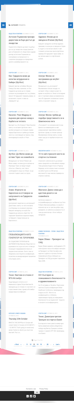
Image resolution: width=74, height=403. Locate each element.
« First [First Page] (17, 347)
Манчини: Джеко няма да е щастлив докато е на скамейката (50, 196)
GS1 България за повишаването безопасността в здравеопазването (51, 281)
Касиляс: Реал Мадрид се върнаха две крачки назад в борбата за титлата (21, 121)
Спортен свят (42, 36)
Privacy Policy (43, 392)
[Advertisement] (37, 372)
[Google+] (27, 399)
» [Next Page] (53, 347)
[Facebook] (31, 399)
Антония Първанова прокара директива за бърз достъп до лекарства (22, 43)
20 (47, 347)
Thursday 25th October (18, 322)
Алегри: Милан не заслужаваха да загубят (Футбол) (48, 82)
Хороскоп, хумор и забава (17, 316)
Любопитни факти (44, 153)
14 (37, 347)
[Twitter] (34, 399)
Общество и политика (15, 36)
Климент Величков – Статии (47, 234)
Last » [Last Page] (58, 347)
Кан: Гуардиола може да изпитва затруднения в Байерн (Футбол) (19, 82)
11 (27, 347)
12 (30, 347)
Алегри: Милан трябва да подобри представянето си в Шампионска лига (51, 121)
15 (41, 347)
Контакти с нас (31, 392)
